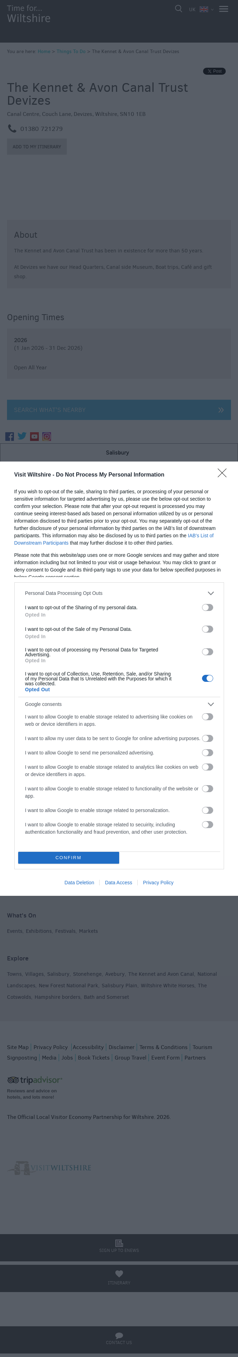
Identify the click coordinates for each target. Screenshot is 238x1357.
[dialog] (119, 679)
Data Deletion (79, 882)
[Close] (224, 475)
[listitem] (119, 593)
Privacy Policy (158, 882)
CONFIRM (69, 857)
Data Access (118, 882)
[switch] (207, 607)
